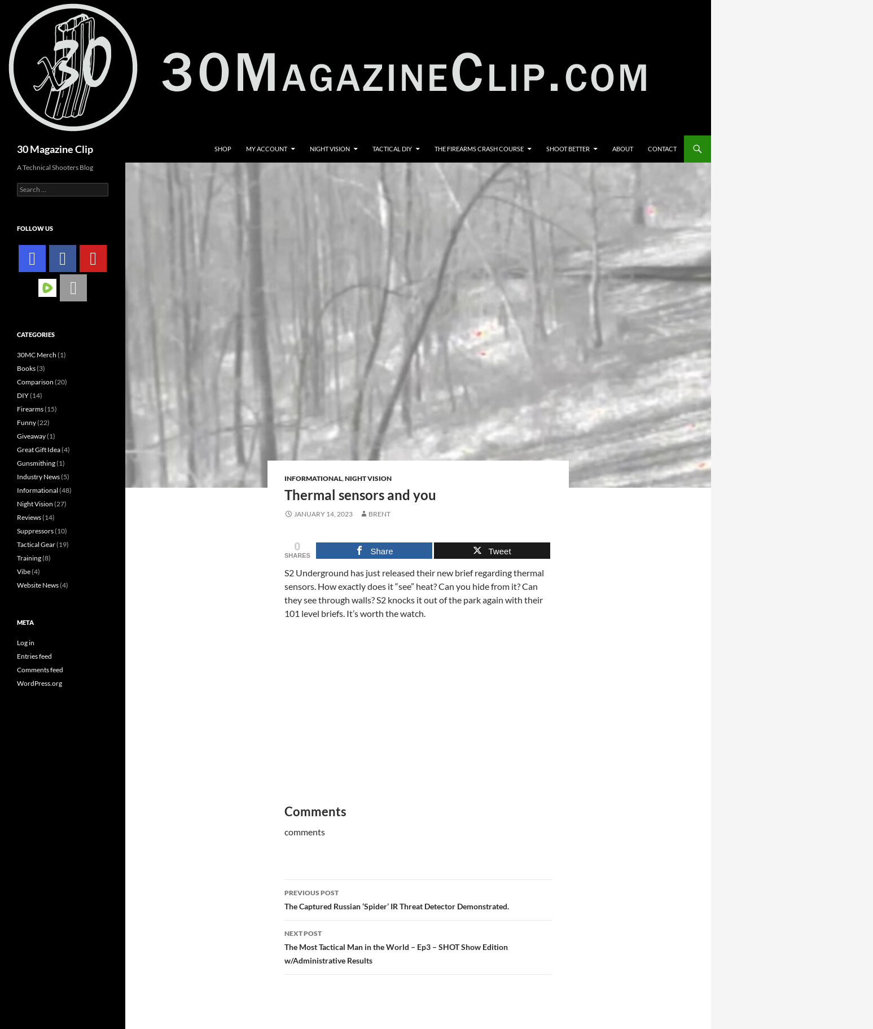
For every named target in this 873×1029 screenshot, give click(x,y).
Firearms (30, 409)
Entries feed (34, 656)
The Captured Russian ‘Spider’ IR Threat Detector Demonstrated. (418, 898)
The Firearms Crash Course (479, 148)
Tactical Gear (36, 544)
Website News (38, 585)
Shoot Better (568, 148)
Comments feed (40, 669)
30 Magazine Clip (55, 149)
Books (26, 368)
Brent (379, 514)
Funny (26, 422)
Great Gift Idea (38, 449)
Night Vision (330, 148)
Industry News (38, 476)
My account (266, 148)
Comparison (35, 382)
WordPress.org (39, 683)
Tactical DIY (392, 148)
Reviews (29, 517)
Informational (313, 478)
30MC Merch (36, 355)
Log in (25, 642)
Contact (662, 148)
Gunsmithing (36, 463)
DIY (23, 395)
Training (29, 558)
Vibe (23, 571)
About (622, 148)
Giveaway (31, 436)
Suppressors (35, 531)
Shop (222, 148)
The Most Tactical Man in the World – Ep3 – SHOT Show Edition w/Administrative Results (418, 946)
